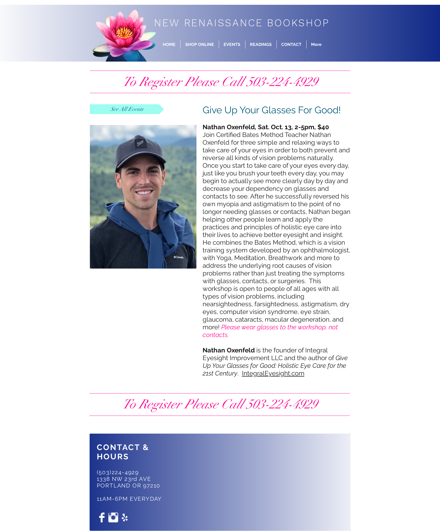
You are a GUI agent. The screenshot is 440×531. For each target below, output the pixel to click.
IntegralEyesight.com (273, 373)
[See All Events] (127, 109)
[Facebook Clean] (102, 517)
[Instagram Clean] (113, 517)
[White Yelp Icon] (125, 517)
